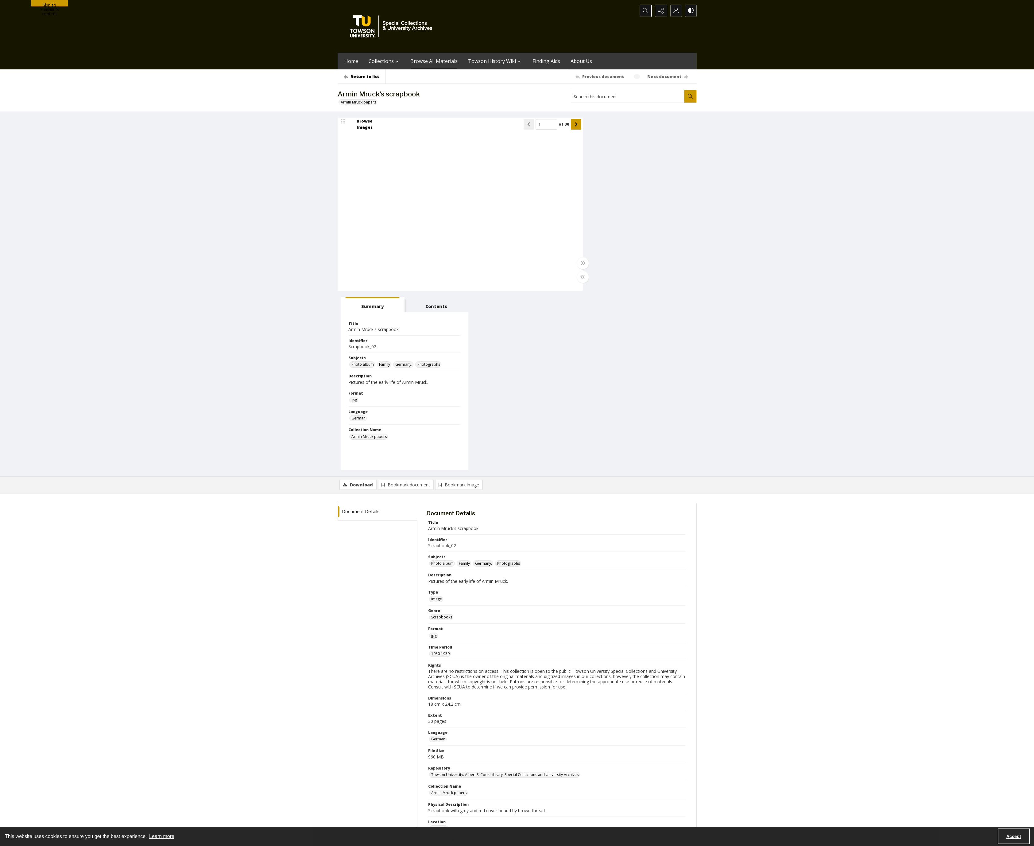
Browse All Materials (434, 61)
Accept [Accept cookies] (1013, 836)
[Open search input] (644, 11)
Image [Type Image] (436, 420)
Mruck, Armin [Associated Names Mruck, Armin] (442, 667)
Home (351, 61)
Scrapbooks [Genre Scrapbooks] (441, 438)
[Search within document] (690, 96)
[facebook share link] (541, 782)
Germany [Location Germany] (439, 649)
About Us (581, 61)
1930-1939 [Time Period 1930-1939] (440, 474)
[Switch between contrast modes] (690, 11)
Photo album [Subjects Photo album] (602, 185)
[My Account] (675, 11)
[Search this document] (627, 96)
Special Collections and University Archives (620, 820)
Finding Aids (546, 61)
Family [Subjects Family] (623, 185)
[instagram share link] (528, 782)
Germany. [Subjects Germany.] (643, 185)
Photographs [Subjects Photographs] (668, 185)
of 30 (558, 124)
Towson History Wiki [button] (495, 61)
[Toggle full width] (577, 263)
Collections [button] (384, 61)
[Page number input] (540, 124)
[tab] (609, 125)
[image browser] (361, 124)
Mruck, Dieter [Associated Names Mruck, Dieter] (470, 667)
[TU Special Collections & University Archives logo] (393, 26)
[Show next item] (570, 124)
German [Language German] (598, 239)
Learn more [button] (161, 836)
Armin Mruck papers (358, 102)
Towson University (354, 820)
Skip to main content (49, 4)
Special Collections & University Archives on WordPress (571, 794)
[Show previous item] (523, 124)
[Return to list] (364, 76)
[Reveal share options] (660, 11)
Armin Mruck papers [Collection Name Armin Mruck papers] (608, 257)
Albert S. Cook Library (482, 820)
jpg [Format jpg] (593, 221)
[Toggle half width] (577, 277)
